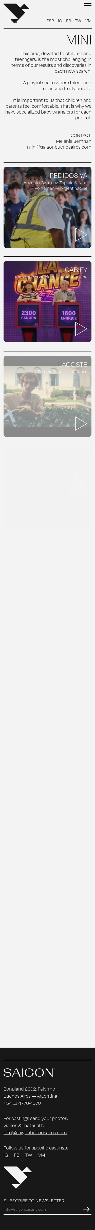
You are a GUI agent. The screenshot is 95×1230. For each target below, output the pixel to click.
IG (60, 20)
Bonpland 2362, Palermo (29, 1089)
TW (78, 20)
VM (88, 20)
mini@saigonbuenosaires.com (59, 147)
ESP (50, 20)
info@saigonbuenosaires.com (35, 1132)
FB (68, 20)
